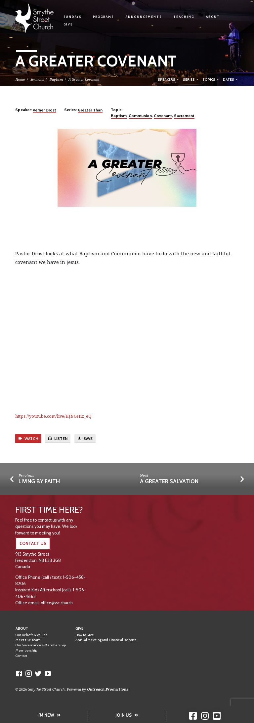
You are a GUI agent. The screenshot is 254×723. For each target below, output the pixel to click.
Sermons (37, 79)
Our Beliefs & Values (31, 635)
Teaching (183, 17)
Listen (57, 438)
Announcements (143, 17)
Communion (140, 115)
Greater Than (90, 109)
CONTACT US (33, 543)
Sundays (72, 17)
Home (20, 79)
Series (191, 79)
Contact (21, 656)
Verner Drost (44, 109)
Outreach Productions (107, 689)
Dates (230, 79)
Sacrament (184, 115)
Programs (103, 17)
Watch (28, 438)
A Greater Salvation (169, 481)
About (213, 17)
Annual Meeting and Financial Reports (105, 640)
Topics (211, 79)
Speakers (169, 79)
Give (68, 24)
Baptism (56, 79)
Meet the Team (28, 640)
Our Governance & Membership (41, 645)
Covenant (163, 115)
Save (85, 438)
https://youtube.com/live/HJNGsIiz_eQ (53, 416)
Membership (26, 650)
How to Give (84, 635)
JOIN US (126, 715)
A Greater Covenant (84, 79)
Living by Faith (39, 481)
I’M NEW (49, 715)
